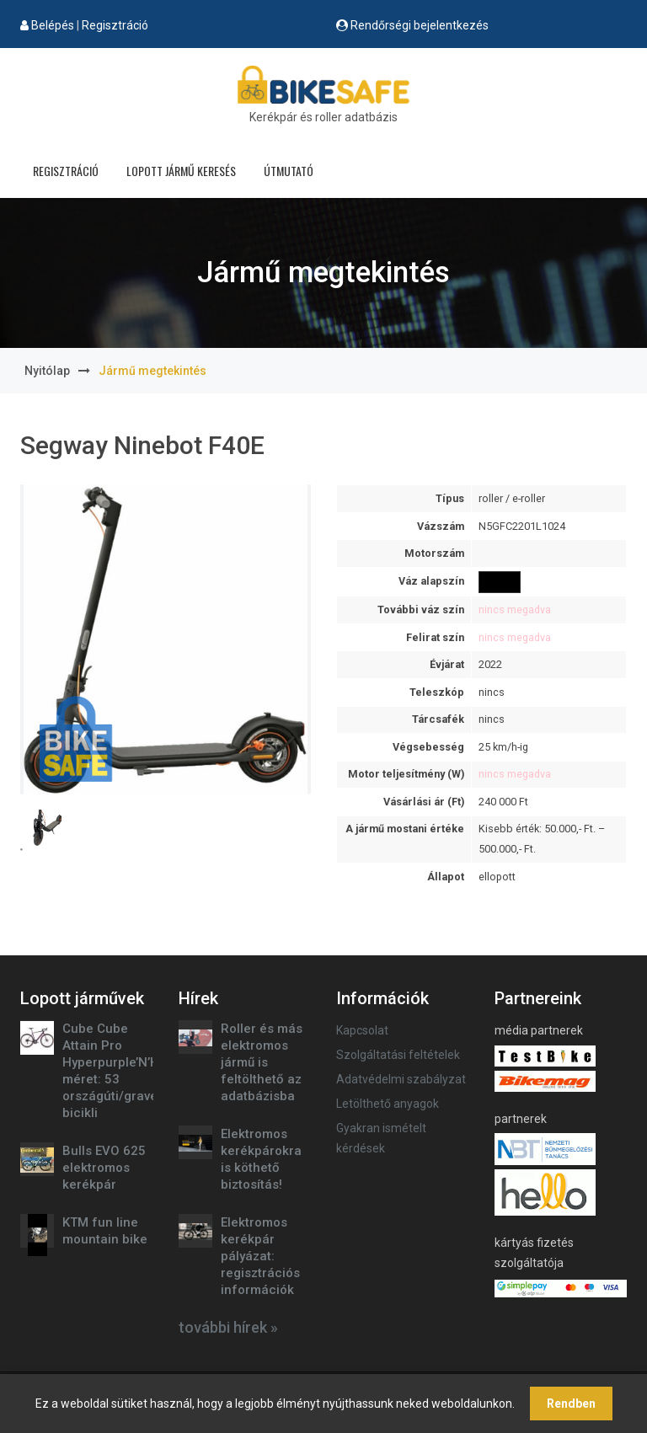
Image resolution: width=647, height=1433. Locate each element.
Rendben (571, 1403)
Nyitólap (47, 370)
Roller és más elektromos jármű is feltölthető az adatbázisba (261, 1062)
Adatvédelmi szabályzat (401, 1079)
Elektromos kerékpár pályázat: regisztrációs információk (260, 1256)
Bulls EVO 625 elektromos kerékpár (104, 1167)
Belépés (52, 25)
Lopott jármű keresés (181, 170)
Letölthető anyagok (387, 1103)
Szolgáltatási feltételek (398, 1054)
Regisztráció (115, 25)
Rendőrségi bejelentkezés (419, 25)
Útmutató (288, 170)
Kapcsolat (362, 1030)
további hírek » (228, 1327)
